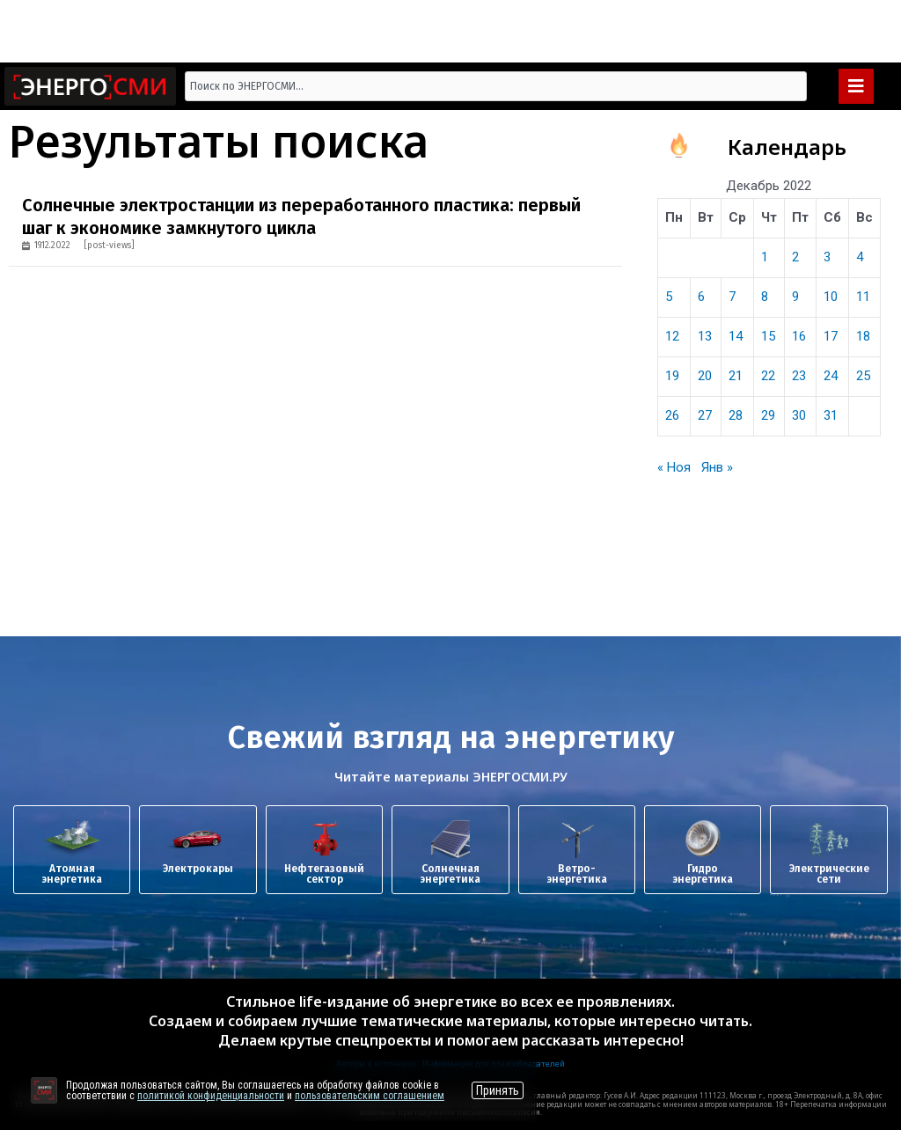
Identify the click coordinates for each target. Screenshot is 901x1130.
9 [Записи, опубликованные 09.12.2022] (795, 297)
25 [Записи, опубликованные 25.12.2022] (863, 376)
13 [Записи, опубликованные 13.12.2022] (705, 336)
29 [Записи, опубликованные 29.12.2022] (768, 415)
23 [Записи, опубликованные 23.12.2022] (799, 376)
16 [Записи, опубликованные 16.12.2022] (799, 336)
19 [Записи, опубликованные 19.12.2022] (672, 376)
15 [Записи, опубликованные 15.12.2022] (768, 336)
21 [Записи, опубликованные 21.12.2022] (736, 376)
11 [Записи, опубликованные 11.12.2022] (863, 297)
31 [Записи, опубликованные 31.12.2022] (831, 415)
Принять (497, 1090)
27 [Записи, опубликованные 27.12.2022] (705, 415)
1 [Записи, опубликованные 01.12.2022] (764, 257)
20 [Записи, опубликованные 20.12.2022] (705, 376)
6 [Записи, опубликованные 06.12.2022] (701, 297)
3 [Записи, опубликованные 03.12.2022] (827, 257)
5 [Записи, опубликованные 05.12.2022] (668, 297)
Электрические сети (829, 873)
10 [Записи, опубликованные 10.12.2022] (831, 297)
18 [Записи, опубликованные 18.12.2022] (863, 336)
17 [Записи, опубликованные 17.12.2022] (831, 336)
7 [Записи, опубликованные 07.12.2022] (732, 297)
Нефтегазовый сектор (324, 873)
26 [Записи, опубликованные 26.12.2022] (672, 415)
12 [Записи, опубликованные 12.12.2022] (672, 336)
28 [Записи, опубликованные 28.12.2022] (736, 415)
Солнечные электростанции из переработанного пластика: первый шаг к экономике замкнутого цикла (301, 216)
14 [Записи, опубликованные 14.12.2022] (736, 336)
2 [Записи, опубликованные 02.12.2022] (795, 257)
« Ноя (674, 467)
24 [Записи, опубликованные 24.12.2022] (831, 376)
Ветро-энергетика (576, 873)
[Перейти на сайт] (44, 1090)
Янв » (717, 467)
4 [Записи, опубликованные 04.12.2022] (859, 257)
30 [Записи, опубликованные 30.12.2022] (799, 415)
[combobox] (496, 86)
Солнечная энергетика (450, 873)
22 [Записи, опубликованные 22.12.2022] (768, 376)
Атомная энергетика (71, 873)
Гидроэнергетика (702, 873)
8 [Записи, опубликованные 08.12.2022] (764, 297)
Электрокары (198, 868)
